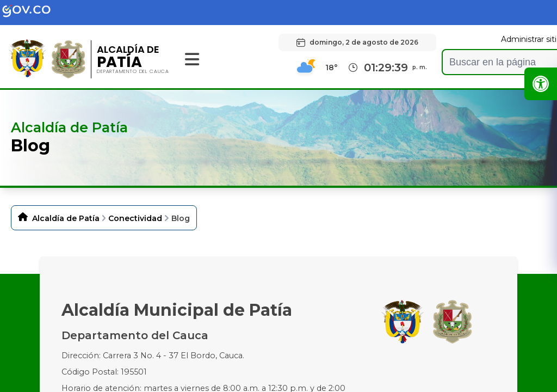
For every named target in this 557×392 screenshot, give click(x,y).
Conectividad (135, 218)
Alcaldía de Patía (66, 218)
